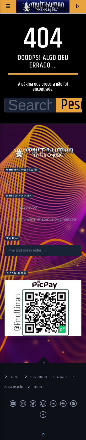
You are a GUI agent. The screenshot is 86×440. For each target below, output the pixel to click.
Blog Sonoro (38, 377)
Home (14, 377)
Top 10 (38, 387)
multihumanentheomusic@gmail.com (44, 219)
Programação (13, 387)
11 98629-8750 (24, 207)
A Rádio (62, 377)
